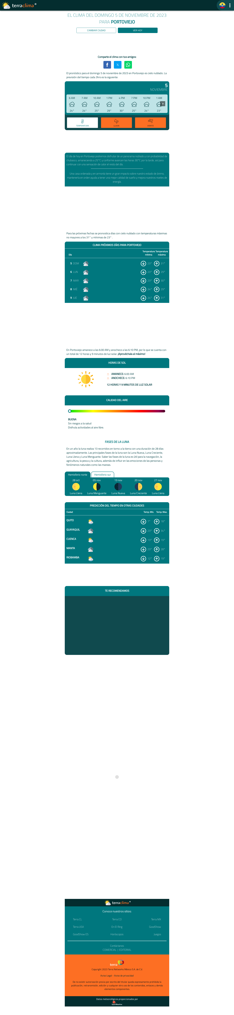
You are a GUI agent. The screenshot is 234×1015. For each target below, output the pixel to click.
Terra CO (117, 919)
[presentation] (162, 103)
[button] (230, 5)
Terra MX (156, 919)
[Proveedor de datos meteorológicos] (117, 1003)
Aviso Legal (106, 975)
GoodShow (155, 927)
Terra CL (77, 919)
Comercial (109, 950)
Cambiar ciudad (96, 30)
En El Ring (116, 927)
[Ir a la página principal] (19, 5)
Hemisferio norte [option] (77, 474)
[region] (117, 44)
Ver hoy (137, 30)
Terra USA (78, 927)
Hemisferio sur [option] (102, 474)
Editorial (125, 950)
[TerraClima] (222, 5)
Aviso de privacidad (124, 975)
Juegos (157, 934)
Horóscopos (116, 934)
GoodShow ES (80, 934)
